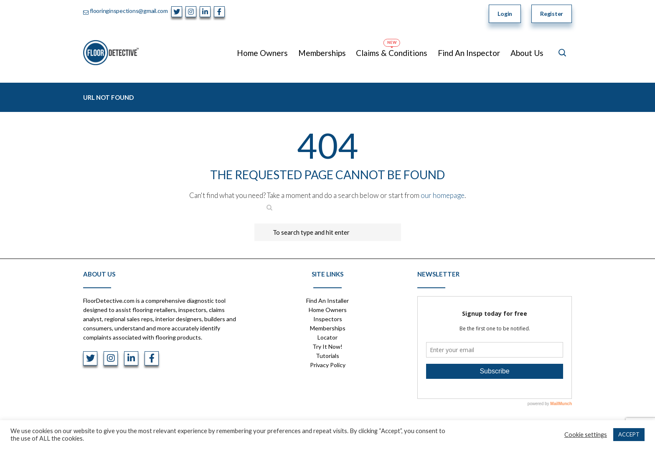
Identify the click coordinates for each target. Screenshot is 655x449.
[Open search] (562, 52)
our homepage (443, 195)
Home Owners (328, 309)
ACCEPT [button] (629, 434)
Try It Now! (327, 346)
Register (551, 13)
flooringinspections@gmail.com (129, 10)
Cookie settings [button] (585, 434)
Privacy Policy (327, 364)
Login (505, 13)
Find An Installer (327, 300)
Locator (327, 337)
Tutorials (327, 355)
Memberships (327, 328)
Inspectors (327, 318)
